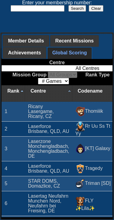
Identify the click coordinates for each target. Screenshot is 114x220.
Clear (96, 8)
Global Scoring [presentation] (69, 52)
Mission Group (44, 74)
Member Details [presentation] (26, 40)
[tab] (26, 41)
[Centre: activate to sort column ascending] (48, 93)
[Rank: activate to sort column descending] (13, 93)
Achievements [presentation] (24, 52)
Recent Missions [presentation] (74, 40)
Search (77, 8)
